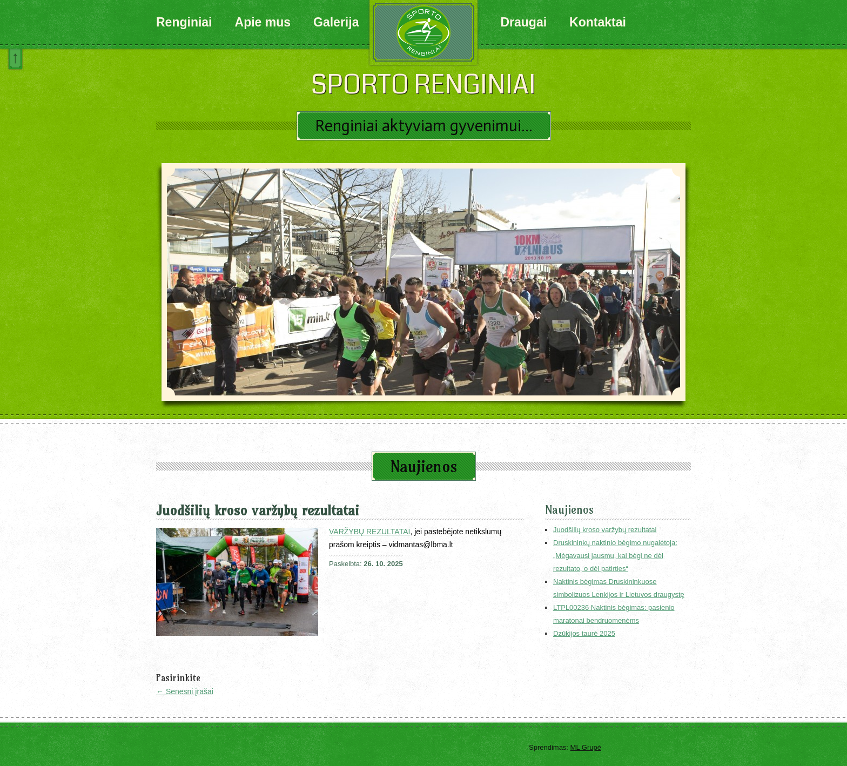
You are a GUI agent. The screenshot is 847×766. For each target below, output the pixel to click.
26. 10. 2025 (383, 564)
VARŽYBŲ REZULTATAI (369, 531)
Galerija (336, 22)
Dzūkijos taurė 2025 (584, 633)
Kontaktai (597, 22)
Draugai (523, 22)
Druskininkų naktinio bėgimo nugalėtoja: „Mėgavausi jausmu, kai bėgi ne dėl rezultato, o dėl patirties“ (615, 556)
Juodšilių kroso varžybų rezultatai (257, 510)
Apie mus (263, 22)
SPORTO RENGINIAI (423, 84)
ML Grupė (585, 747)
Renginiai (184, 22)
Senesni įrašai (184, 691)
